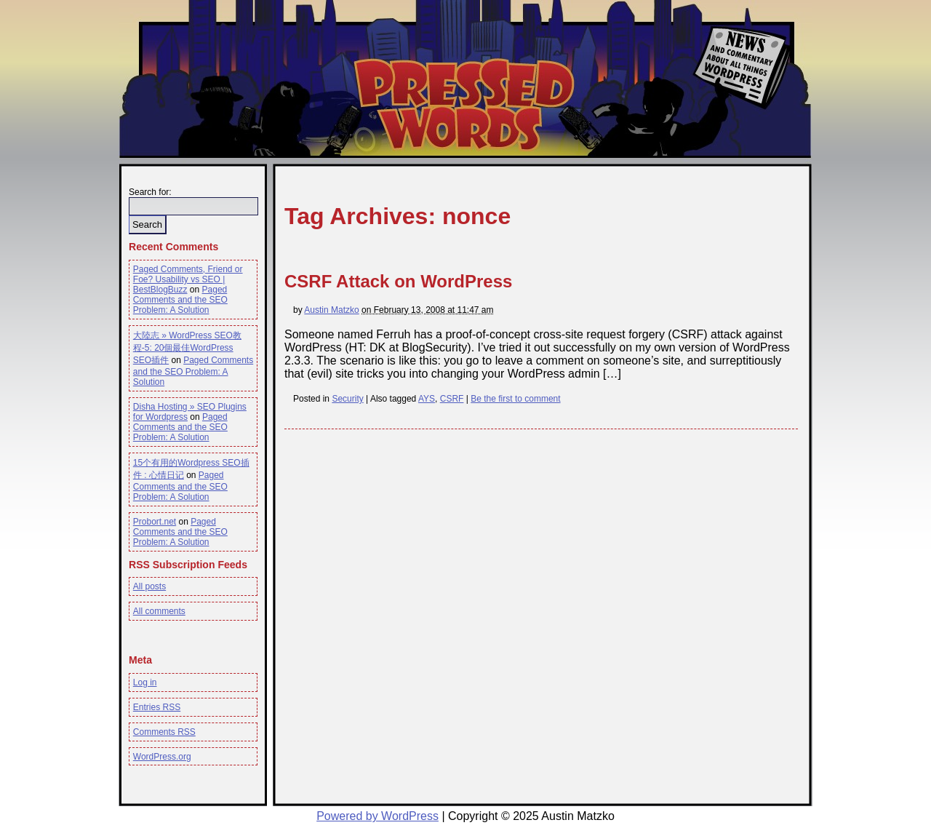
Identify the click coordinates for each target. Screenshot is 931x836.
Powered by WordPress (377, 816)
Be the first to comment (515, 399)
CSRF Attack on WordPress (398, 281)
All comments (159, 611)
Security (347, 399)
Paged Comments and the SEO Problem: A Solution (180, 299)
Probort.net (154, 522)
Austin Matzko (331, 310)
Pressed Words (462, 103)
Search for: (150, 192)
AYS (426, 399)
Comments (164, 732)
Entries (156, 707)
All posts (149, 586)
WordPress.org (162, 757)
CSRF (452, 399)
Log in (145, 682)
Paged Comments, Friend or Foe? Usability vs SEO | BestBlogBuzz (188, 279)
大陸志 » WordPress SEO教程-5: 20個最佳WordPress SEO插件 (187, 347)
